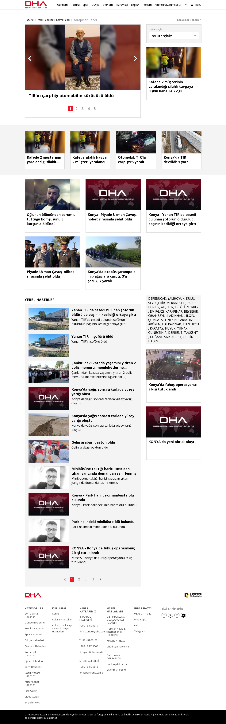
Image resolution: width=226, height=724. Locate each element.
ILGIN (190, 309)
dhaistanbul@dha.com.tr (93, 625)
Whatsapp (140, 613)
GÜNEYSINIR (157, 326)
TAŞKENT (191, 326)
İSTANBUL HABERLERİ (85, 612)
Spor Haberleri (33, 628)
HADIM (153, 335)
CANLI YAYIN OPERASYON (114, 651)
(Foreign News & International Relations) (116, 625)
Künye (55, 607)
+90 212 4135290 (116, 634)
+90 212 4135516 (88, 660)
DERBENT (175, 326)
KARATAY (156, 322)
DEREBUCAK (157, 292)
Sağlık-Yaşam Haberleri (32, 668)
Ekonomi (107, 4)
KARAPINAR (174, 305)
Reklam (147, 4)
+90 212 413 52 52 (116, 664)
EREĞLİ (180, 301)
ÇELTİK (188, 330)
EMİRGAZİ (157, 305)
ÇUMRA (153, 313)
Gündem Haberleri (35, 616)
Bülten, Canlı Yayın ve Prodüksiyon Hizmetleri (62, 622)
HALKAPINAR (171, 318)
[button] (30, 52)
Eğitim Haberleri (34, 654)
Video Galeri (32, 690)
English (135, 4)
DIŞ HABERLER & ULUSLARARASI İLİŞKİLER (116, 613)
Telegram (139, 625)
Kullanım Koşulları (62, 613)
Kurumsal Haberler (30, 647)
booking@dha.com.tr (119, 658)
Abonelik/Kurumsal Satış (169, 4)
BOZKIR (153, 301)
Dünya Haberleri (34, 634)
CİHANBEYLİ (157, 309)
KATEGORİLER (34, 602)
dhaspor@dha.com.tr (91, 666)
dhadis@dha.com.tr (118, 640)
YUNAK (182, 322)
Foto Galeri (31, 684)
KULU (190, 292)
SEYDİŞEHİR (156, 296)
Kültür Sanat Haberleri (32, 677)
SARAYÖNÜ (186, 313)
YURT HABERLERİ (88, 634)
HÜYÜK (170, 322)
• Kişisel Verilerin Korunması (179, 719)
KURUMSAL (59, 602)
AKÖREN (154, 318)
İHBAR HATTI (142, 602)
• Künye (145, 719)
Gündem (62, 4)
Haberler (29, 13)
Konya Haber (63, 13)
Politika (75, 4)
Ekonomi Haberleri (35, 640)
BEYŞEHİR (191, 305)
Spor (85, 4)
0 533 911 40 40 (142, 607)
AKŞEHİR (167, 301)
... (86, 573)
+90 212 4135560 (88, 640)
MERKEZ (193, 301)
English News (32, 696)
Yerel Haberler (45, 13)
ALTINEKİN (169, 313)
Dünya (95, 4)
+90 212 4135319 (88, 619)
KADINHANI (175, 309)
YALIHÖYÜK (176, 292)
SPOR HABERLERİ (89, 654)
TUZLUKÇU (191, 318)
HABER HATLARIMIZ (87, 604)
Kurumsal (122, 4)
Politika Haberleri (34, 622)
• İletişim (156, 719)
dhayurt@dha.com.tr (91, 645)
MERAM (172, 296)
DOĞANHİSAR (160, 330)
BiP (136, 619)
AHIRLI (176, 330)
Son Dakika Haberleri (31, 609)
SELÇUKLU (187, 296)
